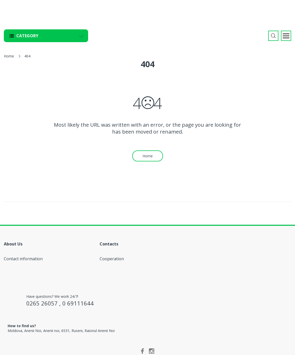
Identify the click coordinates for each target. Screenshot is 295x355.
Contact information (23, 259)
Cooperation (112, 259)
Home (9, 56)
